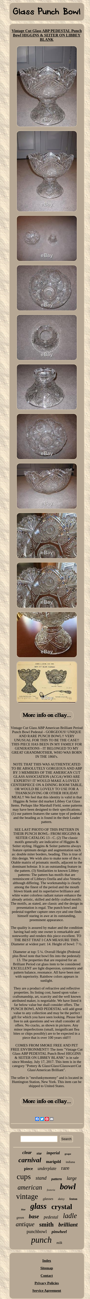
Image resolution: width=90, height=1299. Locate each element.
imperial (53, 1153)
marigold (53, 1162)
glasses (48, 1199)
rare (65, 1168)
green (20, 1218)
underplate (47, 1168)
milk (59, 1243)
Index (46, 1261)
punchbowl (37, 1231)
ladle (70, 1216)
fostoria (51, 1189)
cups (24, 1176)
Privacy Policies (47, 1283)
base (34, 1216)
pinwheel (59, 1231)
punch (41, 1240)
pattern (56, 1179)
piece (28, 1168)
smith (46, 1224)
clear (27, 1152)
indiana (70, 1162)
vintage (27, 1196)
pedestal (51, 1217)
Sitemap (46, 1268)
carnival (29, 1160)
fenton (73, 1199)
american (30, 1187)
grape (68, 1153)
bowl (68, 1186)
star (39, 1153)
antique (25, 1224)
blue (23, 1209)
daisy (61, 1199)
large (72, 1178)
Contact (47, 1275)
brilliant (68, 1224)
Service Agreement (46, 1290)
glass (38, 1206)
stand (41, 1178)
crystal (61, 1207)
